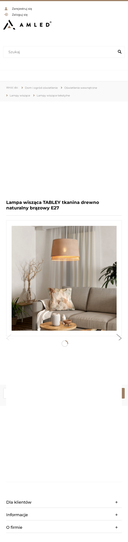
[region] (64, 147)
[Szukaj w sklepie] (60, 52)
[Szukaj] (120, 52)
